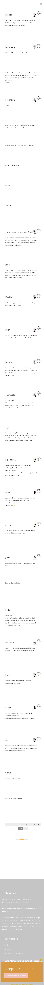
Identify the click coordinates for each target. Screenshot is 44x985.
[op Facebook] (6, 970)
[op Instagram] (15, 970)
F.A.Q (6, 945)
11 (26, 828)
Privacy (7, 949)
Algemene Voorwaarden (13, 953)
